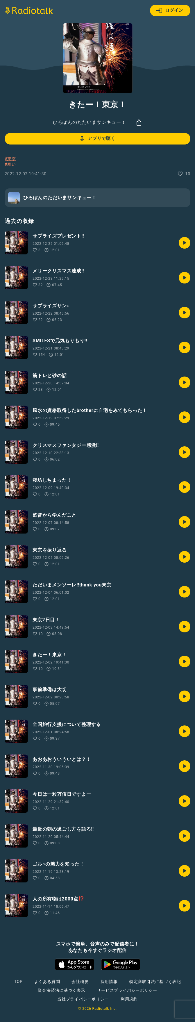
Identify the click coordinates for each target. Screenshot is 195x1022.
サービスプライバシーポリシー (127, 990)
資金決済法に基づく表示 (61, 990)
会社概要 (80, 981)
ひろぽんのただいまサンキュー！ (89, 122)
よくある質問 (47, 981)
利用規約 (129, 999)
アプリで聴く (96, 138)
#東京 (10, 158)
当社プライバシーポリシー (83, 999)
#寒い (10, 164)
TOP (18, 981)
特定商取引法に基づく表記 (155, 981)
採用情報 (109, 981)
